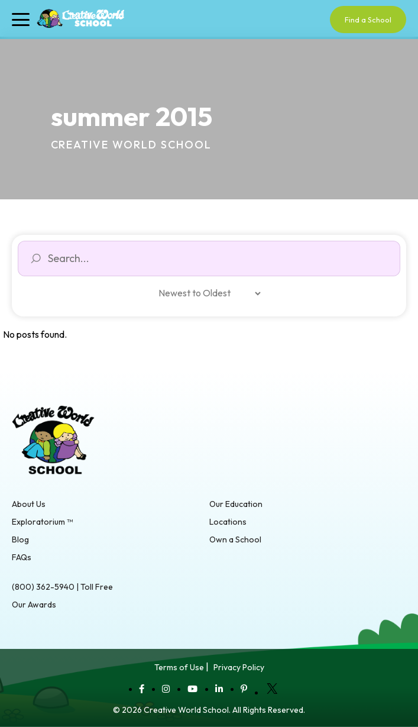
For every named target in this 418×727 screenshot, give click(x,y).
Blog (20, 539)
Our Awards (34, 604)
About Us (29, 504)
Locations (228, 521)
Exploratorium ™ (42, 521)
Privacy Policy (238, 667)
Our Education (236, 504)
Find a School (368, 19)
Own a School (235, 539)
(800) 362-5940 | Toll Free (62, 586)
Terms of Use (179, 667)
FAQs (21, 557)
